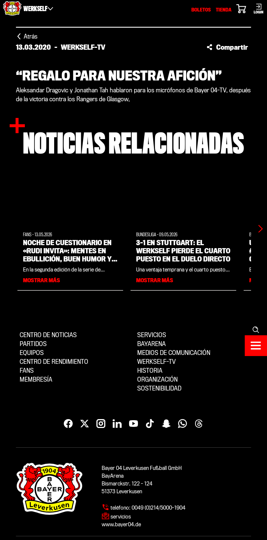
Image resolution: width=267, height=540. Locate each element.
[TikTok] (150, 423)
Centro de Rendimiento (54, 361)
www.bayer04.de (121, 524)
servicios (121, 517)
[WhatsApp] (182, 423)
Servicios (151, 335)
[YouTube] (133, 423)
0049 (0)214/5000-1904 (158, 508)
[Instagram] (101, 423)
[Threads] (199, 423)
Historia (149, 370)
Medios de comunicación (173, 352)
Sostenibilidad (159, 388)
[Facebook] (68, 423)
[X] (84, 423)
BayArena (151, 344)
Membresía (36, 379)
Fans (27, 370)
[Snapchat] (166, 423)
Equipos (32, 352)
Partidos (33, 344)
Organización (157, 379)
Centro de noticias (48, 335)
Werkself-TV (156, 361)
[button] (227, 47)
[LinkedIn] (117, 423)
